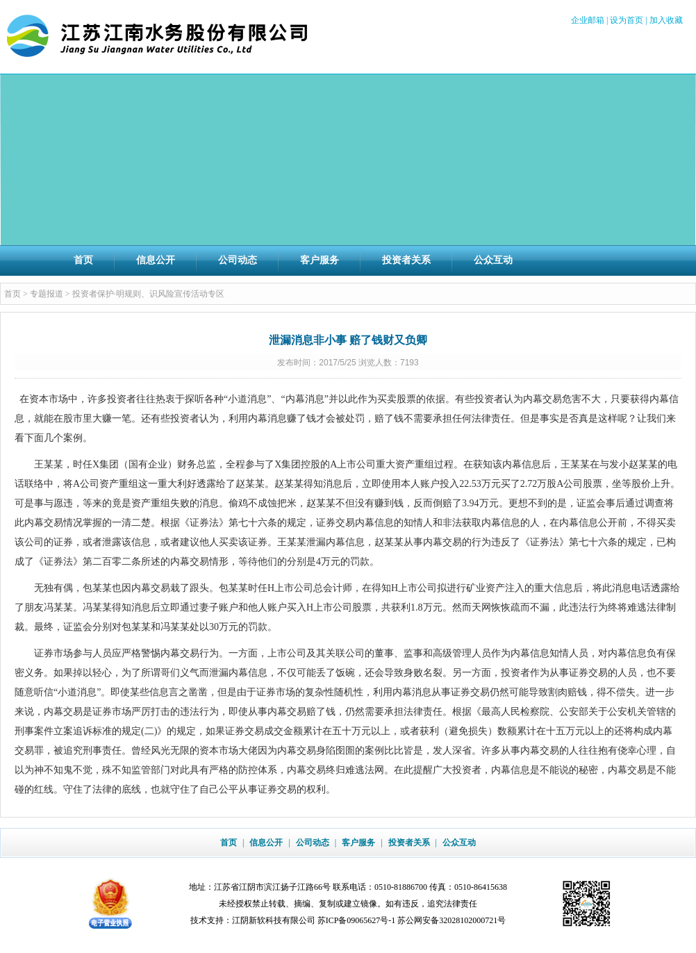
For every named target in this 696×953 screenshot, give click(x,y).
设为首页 (626, 20)
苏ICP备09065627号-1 (356, 920)
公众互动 (493, 260)
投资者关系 (406, 260)
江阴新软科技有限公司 (273, 920)
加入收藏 (666, 20)
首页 (83, 260)
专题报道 (46, 294)
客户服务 (319, 260)
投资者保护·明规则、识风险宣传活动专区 (148, 294)
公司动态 (237, 260)
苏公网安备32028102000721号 (451, 920)
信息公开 (155, 260)
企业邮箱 (587, 20)
